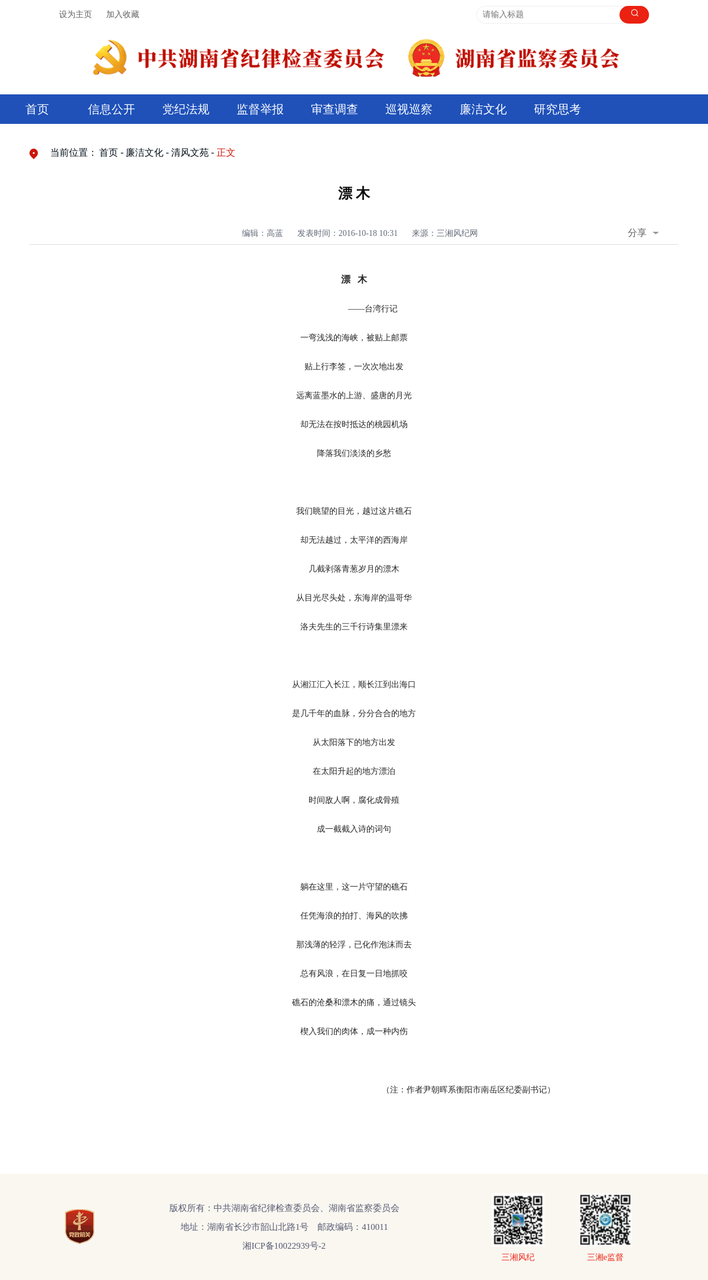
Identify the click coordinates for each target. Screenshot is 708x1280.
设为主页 (75, 14)
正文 (226, 152)
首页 (37, 109)
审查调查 (334, 109)
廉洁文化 (483, 109)
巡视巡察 (408, 109)
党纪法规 (185, 109)
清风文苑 (190, 152)
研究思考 (557, 109)
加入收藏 (122, 14)
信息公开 (111, 109)
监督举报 (260, 109)
